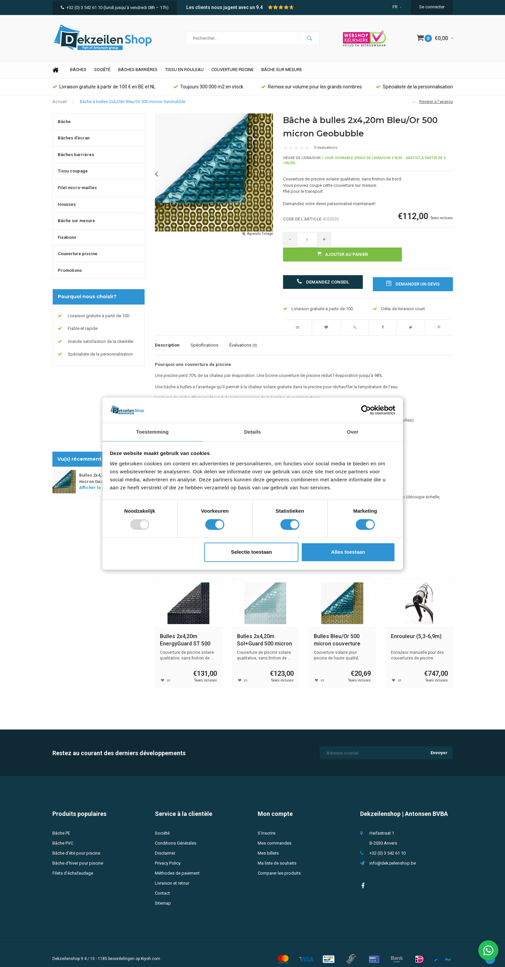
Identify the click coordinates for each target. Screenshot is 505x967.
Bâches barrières (138, 76)
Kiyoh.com (150, 950)
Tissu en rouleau (184, 76)
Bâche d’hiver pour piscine (77, 854)
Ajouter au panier (395, 246)
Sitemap (163, 894)
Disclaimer (165, 844)
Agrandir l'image (260, 240)
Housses (67, 210)
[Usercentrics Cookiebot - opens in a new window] (366, 410)
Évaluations (243, 336)
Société (102, 76)
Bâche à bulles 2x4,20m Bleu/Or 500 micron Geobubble (132, 107)
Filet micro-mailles (77, 193)
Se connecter (432, 6)
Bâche (64, 127)
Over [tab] (352, 432)
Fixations (67, 243)
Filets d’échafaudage (72, 864)
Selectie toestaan (251, 552)
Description (167, 336)
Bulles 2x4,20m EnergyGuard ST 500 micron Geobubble (185, 631)
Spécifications (204, 336)
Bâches (78, 76)
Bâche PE (61, 824)
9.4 (259, 7)
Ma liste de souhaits (277, 854)
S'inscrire (266, 824)
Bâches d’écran (73, 144)
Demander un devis (413, 275)
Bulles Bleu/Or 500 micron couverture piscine (337, 631)
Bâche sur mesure (281, 76)
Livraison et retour (172, 874)
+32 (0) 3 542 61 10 (81, 7)
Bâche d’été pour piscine (76, 844)
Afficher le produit (99, 493)
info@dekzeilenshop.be (392, 854)
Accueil (59, 107)
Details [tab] (252, 432)
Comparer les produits (279, 864)
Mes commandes (274, 834)
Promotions (70, 276)
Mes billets (268, 844)
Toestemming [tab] (152, 432)
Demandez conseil (322, 275)
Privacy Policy (168, 854)
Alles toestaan (348, 552)
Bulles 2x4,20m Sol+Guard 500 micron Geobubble (264, 631)
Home (56, 76)
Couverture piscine (232, 76)
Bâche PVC (62, 834)
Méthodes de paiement (177, 864)
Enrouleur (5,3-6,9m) (416, 627)
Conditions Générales (175, 834)
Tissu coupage (73, 177)
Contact (162, 884)
